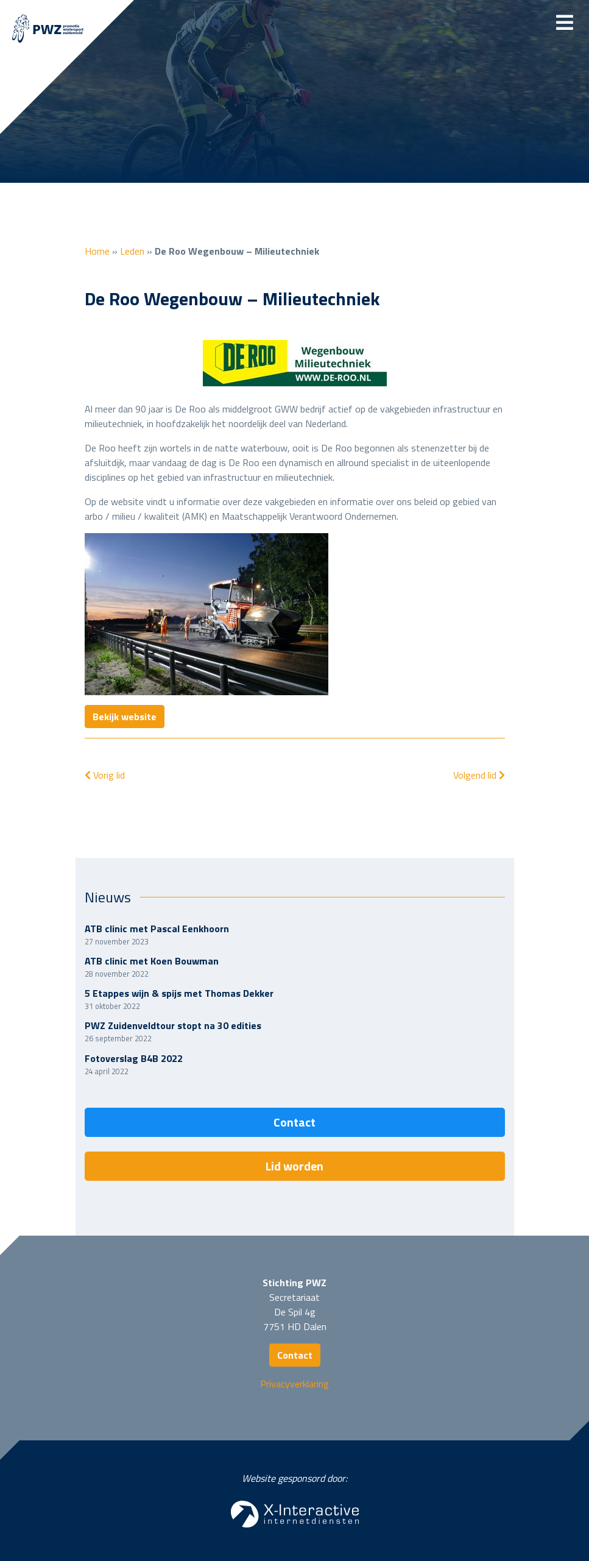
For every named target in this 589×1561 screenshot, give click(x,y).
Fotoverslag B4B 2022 (134, 1058)
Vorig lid (105, 775)
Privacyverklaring (294, 1383)
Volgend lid (479, 775)
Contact (294, 1122)
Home (97, 251)
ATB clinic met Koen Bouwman (152, 961)
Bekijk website (125, 716)
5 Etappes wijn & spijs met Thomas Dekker (179, 993)
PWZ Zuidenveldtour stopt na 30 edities (173, 1025)
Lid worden (294, 1165)
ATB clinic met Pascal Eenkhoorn (157, 928)
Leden (132, 251)
